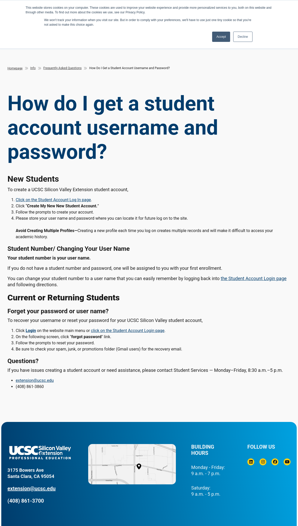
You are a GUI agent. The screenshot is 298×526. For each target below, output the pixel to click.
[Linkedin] (250, 461)
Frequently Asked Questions (62, 68)
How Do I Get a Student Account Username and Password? (129, 68)
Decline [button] (243, 37)
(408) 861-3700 (25, 501)
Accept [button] (221, 37)
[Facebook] (275, 461)
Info (33, 68)
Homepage (15, 68)
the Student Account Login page (254, 278)
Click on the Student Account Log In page (53, 199)
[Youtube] (287, 461)
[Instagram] (262, 461)
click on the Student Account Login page (128, 330)
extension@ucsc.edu (35, 380)
